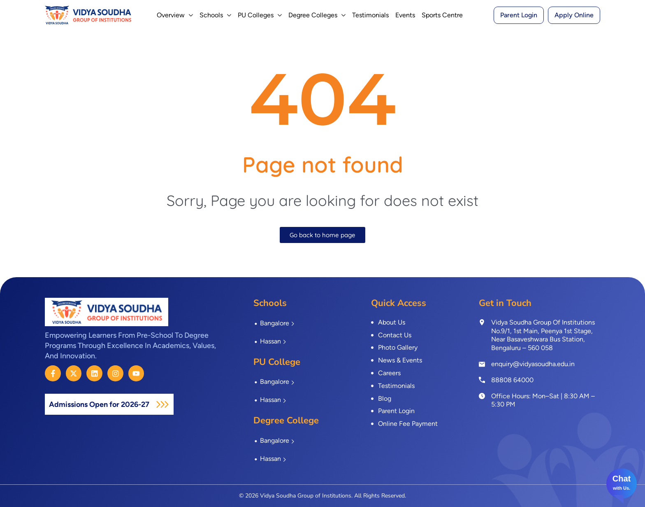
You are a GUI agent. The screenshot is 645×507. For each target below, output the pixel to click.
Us (626, 488)
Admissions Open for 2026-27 (107, 404)
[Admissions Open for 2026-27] (177, 404)
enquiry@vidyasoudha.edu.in (533, 364)
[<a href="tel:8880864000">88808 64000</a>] (482, 379)
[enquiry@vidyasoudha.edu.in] (482, 364)
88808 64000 (512, 380)
